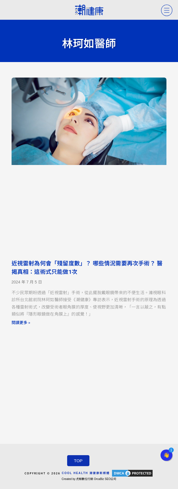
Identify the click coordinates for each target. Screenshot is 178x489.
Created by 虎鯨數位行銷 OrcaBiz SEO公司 (89, 479)
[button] (166, 455)
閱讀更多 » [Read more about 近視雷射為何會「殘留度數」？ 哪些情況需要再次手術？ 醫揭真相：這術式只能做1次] (21, 322)
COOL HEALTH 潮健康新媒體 (86, 473)
